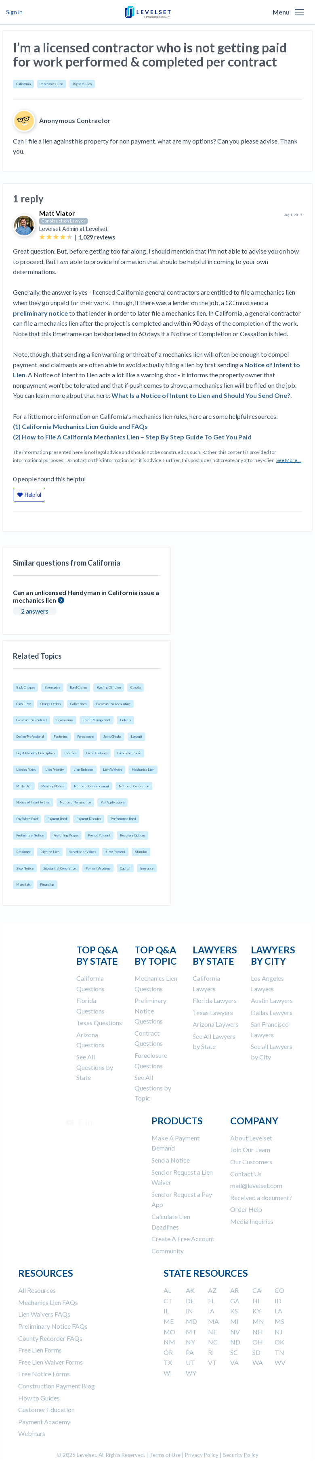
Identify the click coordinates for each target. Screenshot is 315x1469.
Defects (125, 720)
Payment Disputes (88, 819)
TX (168, 1362)
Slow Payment (115, 852)
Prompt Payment (99, 835)
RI (211, 1352)
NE (212, 1332)
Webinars (31, 1433)
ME (169, 1321)
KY (256, 1311)
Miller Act (24, 786)
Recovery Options (132, 835)
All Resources (37, 1290)
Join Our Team (250, 1149)
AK (190, 1290)
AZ (212, 1290)
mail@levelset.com (256, 1185)
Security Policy (240, 1455)
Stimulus (141, 852)
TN (279, 1352)
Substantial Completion (59, 868)
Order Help (246, 1209)
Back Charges (25, 687)
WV (280, 1362)
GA (234, 1301)
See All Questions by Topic (152, 1088)
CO (279, 1290)
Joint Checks (112, 736)
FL (211, 1301)
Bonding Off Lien (109, 687)
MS (279, 1321)
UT (190, 1362)
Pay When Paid (27, 819)
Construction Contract (31, 720)
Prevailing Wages (65, 835)
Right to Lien (82, 84)
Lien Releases (83, 770)
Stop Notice (25, 868)
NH (257, 1332)
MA (213, 1321)
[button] (299, 12)
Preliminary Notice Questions (150, 1011)
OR (168, 1352)
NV (235, 1332)
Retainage (23, 852)
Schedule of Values (82, 852)
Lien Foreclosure (129, 753)
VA (234, 1362)
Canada (135, 687)
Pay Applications (112, 802)
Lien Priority (54, 770)
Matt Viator (57, 213)
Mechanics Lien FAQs (48, 1302)
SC (234, 1352)
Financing (47, 884)
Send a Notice (170, 1160)
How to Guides (39, 1398)
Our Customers (251, 1161)
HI (256, 1301)
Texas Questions (99, 1022)
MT (191, 1332)
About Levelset (251, 1138)
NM (169, 1342)
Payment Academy (98, 868)
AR (234, 1290)
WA (257, 1362)
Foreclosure (85, 736)
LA (278, 1311)
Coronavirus (65, 720)
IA (211, 1311)
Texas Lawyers (213, 1012)
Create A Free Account (182, 1238)
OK (279, 1342)
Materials (23, 884)
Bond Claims (78, 687)
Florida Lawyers (215, 1000)
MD (191, 1321)
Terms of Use (165, 1455)
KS (234, 1311)
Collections (78, 704)
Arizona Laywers (216, 1024)
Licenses (70, 753)
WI (168, 1373)
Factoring (60, 736)
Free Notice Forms (44, 1373)
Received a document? (261, 1197)
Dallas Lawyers (271, 1012)
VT (212, 1362)
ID (278, 1301)
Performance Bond (123, 819)
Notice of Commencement (91, 786)
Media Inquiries (251, 1221)
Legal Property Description (35, 753)
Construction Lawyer (63, 220)
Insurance (146, 868)
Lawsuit (136, 736)
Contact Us (246, 1174)
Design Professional (30, 736)
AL (167, 1290)
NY (190, 1342)
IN (189, 1311)
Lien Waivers (112, 770)
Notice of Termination (75, 802)
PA (190, 1352)
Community (167, 1251)
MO (169, 1332)
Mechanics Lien (51, 84)
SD (256, 1352)
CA (256, 1290)
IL (166, 1311)
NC (213, 1342)
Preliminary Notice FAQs (53, 1326)
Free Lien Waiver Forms (50, 1362)
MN (258, 1321)
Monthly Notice (52, 786)
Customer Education (46, 1409)
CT (168, 1301)
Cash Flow (23, 704)
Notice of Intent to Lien (33, 802)
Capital (125, 868)
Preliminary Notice (30, 835)
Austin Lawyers (272, 1000)
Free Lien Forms (40, 1350)
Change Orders (50, 704)
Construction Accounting (113, 704)
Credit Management (96, 720)
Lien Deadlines (96, 753)
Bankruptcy (52, 687)
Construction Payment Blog (56, 1386)
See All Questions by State (94, 1067)
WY (191, 1373)
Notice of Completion (134, 786)
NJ (279, 1332)
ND (235, 1342)
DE (190, 1301)
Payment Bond (57, 819)
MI (234, 1321)
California (23, 84)
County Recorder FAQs (50, 1338)
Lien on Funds (26, 770)
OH (257, 1342)
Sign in (14, 11)
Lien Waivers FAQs (44, 1314)
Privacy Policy (201, 1455)
